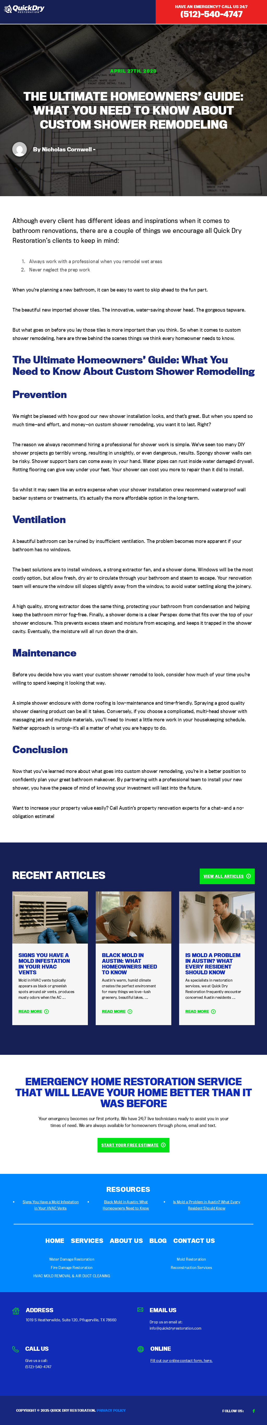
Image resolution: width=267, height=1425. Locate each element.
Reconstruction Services (191, 1267)
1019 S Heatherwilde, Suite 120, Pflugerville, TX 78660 (71, 1319)
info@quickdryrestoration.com (176, 1328)
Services (87, 1240)
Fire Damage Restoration (72, 1267)
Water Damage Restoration (71, 1259)
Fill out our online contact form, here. (181, 1360)
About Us (126, 1240)
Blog (158, 1240)
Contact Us (194, 1240)
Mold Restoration (191, 1259)
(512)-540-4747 (211, 14)
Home (54, 1240)
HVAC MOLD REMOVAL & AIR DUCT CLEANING (71, 1275)
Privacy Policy (111, 1410)
